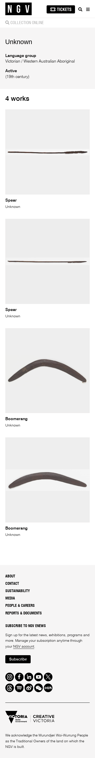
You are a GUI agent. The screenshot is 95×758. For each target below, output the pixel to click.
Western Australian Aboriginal (49, 62)
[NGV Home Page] (18, 9)
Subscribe (18, 659)
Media (10, 598)
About (10, 576)
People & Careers (20, 606)
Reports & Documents (23, 613)
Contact (12, 584)
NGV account (23, 646)
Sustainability (17, 591)
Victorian (13, 62)
